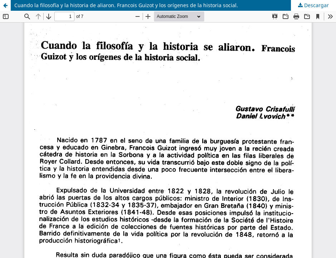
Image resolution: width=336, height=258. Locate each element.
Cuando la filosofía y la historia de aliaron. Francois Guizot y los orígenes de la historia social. (126, 5)
